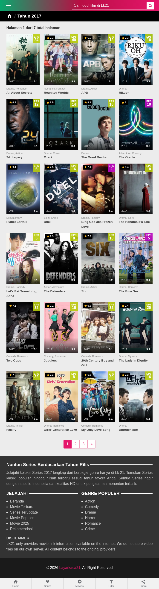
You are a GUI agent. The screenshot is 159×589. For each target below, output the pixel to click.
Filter (111, 583)
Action (90, 501)
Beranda (17, 501)
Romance (93, 523)
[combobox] (109, 5)
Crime (90, 529)
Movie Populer (22, 518)
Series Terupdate (24, 512)
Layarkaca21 (70, 568)
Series (47, 583)
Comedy (92, 507)
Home (15, 583)
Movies (79, 583)
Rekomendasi (21, 529)
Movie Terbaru (21, 507)
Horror (90, 518)
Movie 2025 (19, 523)
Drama (90, 512)
